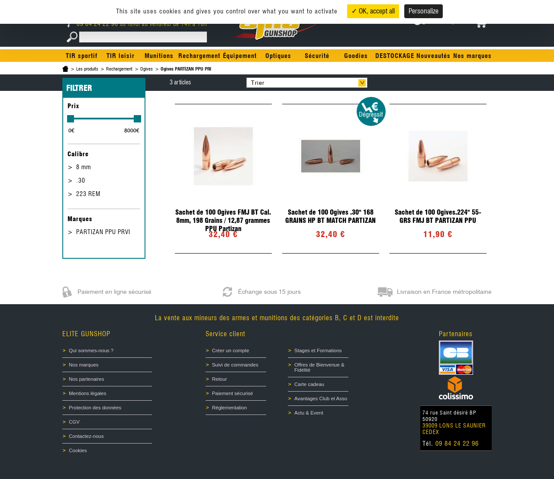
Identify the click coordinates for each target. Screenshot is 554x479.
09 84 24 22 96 (94, 23)
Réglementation (229, 407)
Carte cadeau (309, 384)
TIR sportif (81, 56)
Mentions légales (87, 393)
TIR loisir (120, 56)
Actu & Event (308, 412)
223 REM (88, 193)
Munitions (159, 56)
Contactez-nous (86, 436)
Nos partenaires (86, 379)
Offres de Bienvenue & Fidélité (319, 367)
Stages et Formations (318, 350)
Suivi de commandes (235, 364)
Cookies (78, 450)
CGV (74, 421)
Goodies (356, 56)
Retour (219, 379)
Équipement (240, 56)
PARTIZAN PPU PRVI (103, 231)
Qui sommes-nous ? (91, 350)
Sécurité (317, 56)
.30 (80, 180)
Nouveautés (433, 56)
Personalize (423, 11)
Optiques (278, 56)
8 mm (83, 167)
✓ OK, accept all (373, 11)
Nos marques (472, 56)
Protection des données (95, 407)
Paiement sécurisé (232, 393)
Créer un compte (230, 350)
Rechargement (199, 56)
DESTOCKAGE (394, 56)
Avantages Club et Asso (320, 398)
